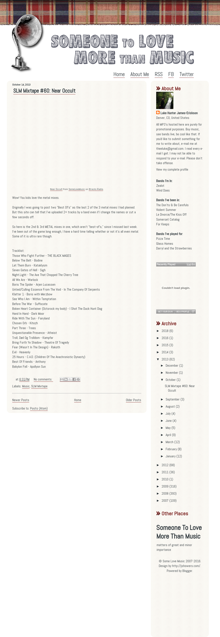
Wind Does (163, 190)
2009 (165, 486)
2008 (165, 493)
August (171, 406)
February (172, 449)
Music (26, 386)
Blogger (187, 570)
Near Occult (56, 189)
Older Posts (133, 400)
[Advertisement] (183, 607)
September (173, 399)
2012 (165, 465)
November (172, 372)
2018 (165, 331)
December (172, 365)
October (171, 379)
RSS (159, 74)
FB (171, 74)
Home (119, 74)
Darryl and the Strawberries (174, 248)
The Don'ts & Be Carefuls (172, 205)
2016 (165, 338)
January (171, 456)
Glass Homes (164, 243)
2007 (165, 500)
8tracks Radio (96, 189)
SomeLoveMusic (77, 189)
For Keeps (162, 224)
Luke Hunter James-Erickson (179, 113)
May (168, 427)
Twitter (186, 74)
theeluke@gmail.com (169, 148)
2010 (165, 479)
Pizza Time (163, 238)
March (170, 442)
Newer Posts (20, 400)
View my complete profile (172, 169)
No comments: (43, 379)
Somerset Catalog (168, 219)
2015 (165, 345)
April (169, 435)
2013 (165, 359)
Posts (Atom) (39, 408)
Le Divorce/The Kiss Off (171, 214)
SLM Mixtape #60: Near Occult (44, 90)
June (169, 420)
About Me (139, 74)
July (168, 413)
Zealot (160, 185)
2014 (165, 352)
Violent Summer (166, 209)
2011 (165, 472)
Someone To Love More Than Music (179, 531)
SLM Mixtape (39, 386)
